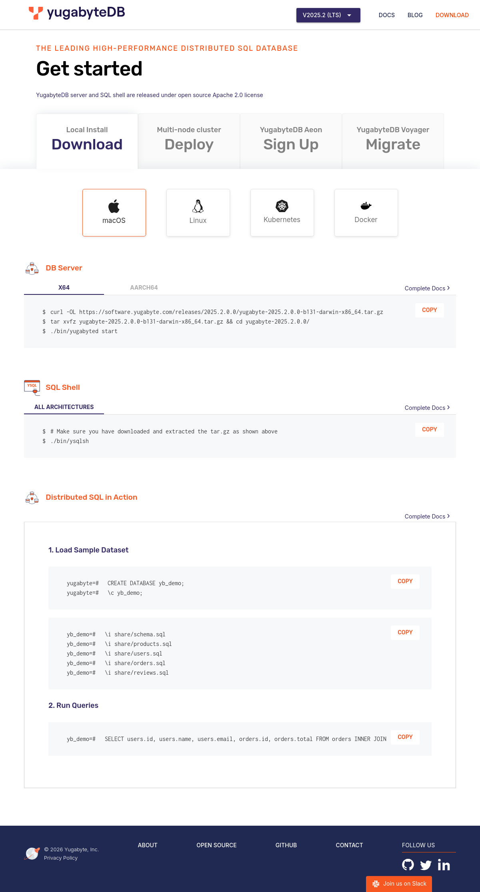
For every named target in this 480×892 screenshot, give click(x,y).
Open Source (216, 845)
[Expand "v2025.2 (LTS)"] (328, 15)
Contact (349, 845)
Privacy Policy (61, 857)
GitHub (286, 845)
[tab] (64, 287)
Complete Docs (425, 288)
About (148, 845)
